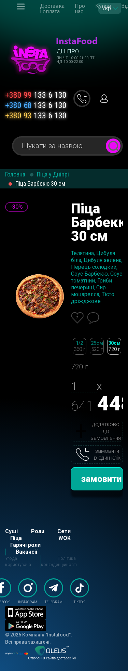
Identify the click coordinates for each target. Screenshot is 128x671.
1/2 (79, 346)
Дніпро (67, 51)
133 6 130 (36, 95)
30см (114, 346)
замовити (101, 479)
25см (96, 346)
